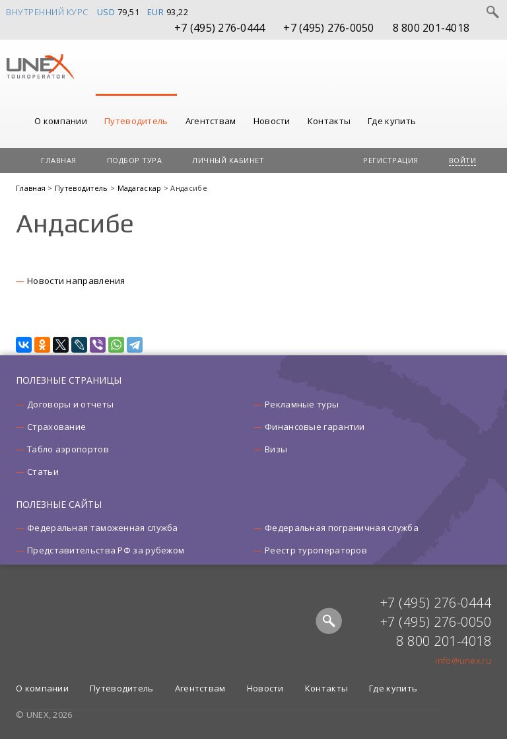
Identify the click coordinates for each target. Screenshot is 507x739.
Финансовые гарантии (315, 427)
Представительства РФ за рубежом (105, 550)
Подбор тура (134, 160)
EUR (155, 12)
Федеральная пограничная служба (342, 528)
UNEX (40, 66)
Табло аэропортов (68, 449)
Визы (276, 449)
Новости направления (76, 281)
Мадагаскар (141, 188)
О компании (60, 121)
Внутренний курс (47, 12)
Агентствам (211, 121)
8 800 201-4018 (431, 27)
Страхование (56, 427)
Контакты (329, 121)
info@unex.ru (463, 660)
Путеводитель (136, 121)
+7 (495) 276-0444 (219, 27)
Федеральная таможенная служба (102, 528)
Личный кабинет (228, 160)
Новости (272, 121)
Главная (59, 160)
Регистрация (391, 160)
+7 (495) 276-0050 (328, 27)
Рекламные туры (302, 404)
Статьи (43, 471)
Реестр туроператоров (316, 550)
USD (106, 12)
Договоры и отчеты (70, 404)
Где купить (392, 121)
